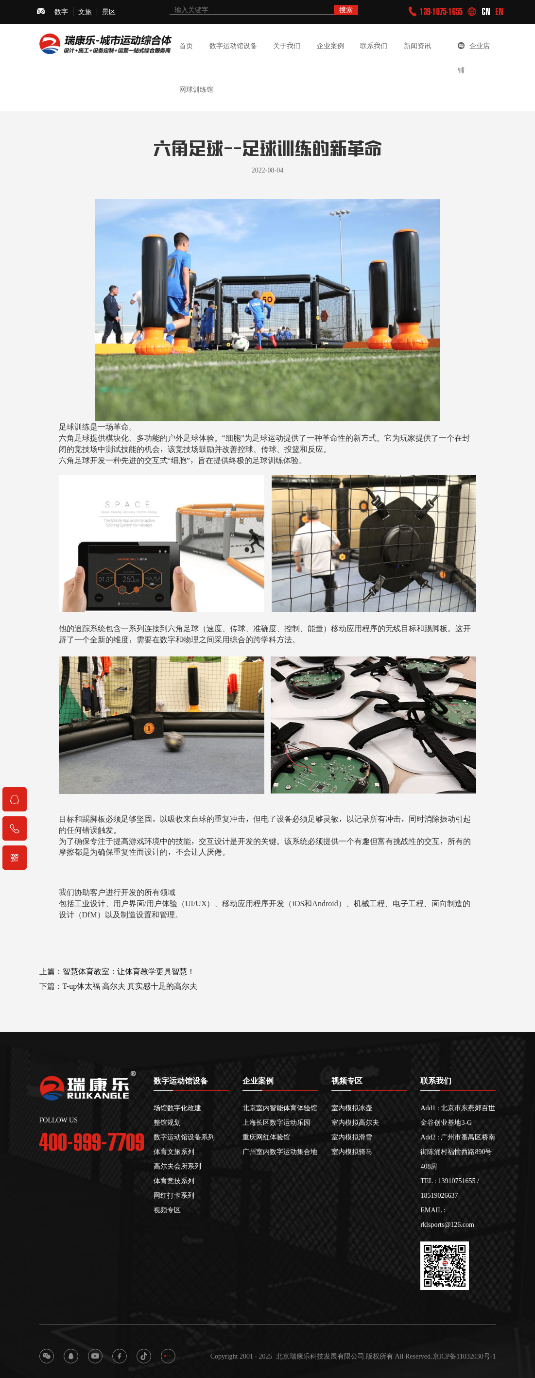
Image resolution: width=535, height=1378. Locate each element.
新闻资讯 (417, 45)
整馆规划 (167, 1122)
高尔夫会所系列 (177, 1166)
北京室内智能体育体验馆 (279, 1107)
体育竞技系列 (174, 1180)
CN (486, 11)
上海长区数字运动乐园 (276, 1122)
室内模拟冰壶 (351, 1107)
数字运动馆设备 (233, 45)
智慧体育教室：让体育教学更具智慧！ (129, 978)
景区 (109, 11)
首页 (186, 45)
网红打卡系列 (174, 1195)
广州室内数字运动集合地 (279, 1151)
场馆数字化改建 (177, 1107)
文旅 (85, 11)
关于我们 (286, 45)
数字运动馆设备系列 (184, 1137)
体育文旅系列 (174, 1151)
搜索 (346, 9)
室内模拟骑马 (351, 1151)
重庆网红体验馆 (266, 1137)
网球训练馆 (196, 89)
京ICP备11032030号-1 (464, 1356)
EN (499, 11)
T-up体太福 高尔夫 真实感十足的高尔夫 (130, 993)
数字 (61, 11)
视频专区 (167, 1209)
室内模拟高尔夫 (355, 1122)
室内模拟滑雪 (351, 1137)
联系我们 (373, 45)
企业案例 (330, 45)
